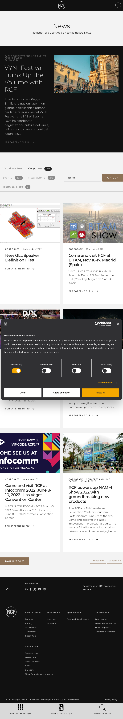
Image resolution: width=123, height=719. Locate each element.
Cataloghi (51, 618)
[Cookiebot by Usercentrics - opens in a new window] (97, 324)
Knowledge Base (103, 626)
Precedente (98, 559)
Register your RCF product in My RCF (99, 587)
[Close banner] (118, 324)
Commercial (31, 631)
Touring (28, 622)
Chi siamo (30, 669)
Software (51, 622)
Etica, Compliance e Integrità (39, 673)
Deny (22, 392)
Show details (105, 382)
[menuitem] (110, 699)
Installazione (31, 626)
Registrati (38, 32)
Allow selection (61, 392)
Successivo (115, 559)
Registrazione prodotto (106, 622)
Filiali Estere (30, 656)
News (27, 665)
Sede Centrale (31, 652)
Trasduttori (30, 635)
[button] (14, 560)
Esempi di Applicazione (78, 618)
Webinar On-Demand (105, 631)
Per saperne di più (16, 142)
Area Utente (101, 618)
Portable (29, 618)
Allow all (100, 392)
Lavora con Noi (32, 660)
